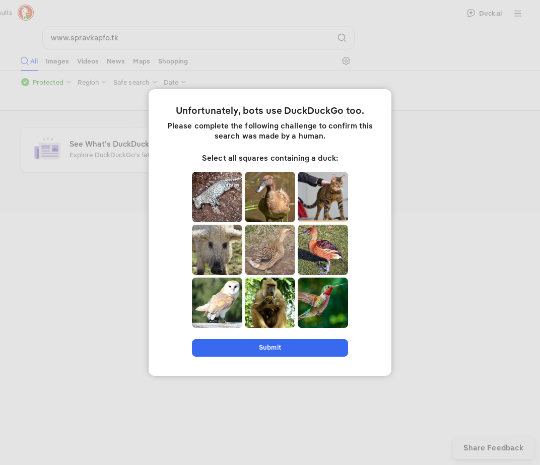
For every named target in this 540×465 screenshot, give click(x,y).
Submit (270, 347)
